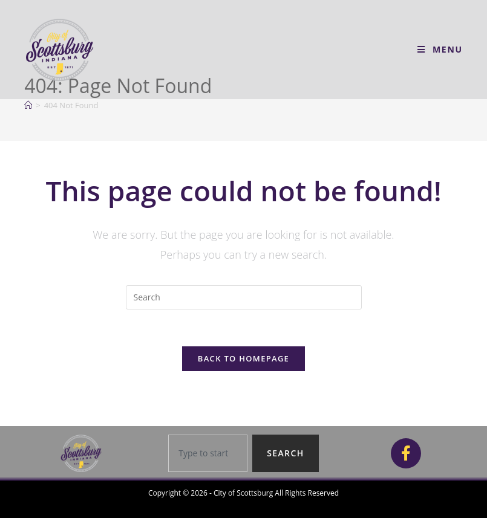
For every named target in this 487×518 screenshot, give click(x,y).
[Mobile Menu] (440, 49)
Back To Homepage (243, 358)
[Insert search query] (244, 297)
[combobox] (207, 453)
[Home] (28, 105)
